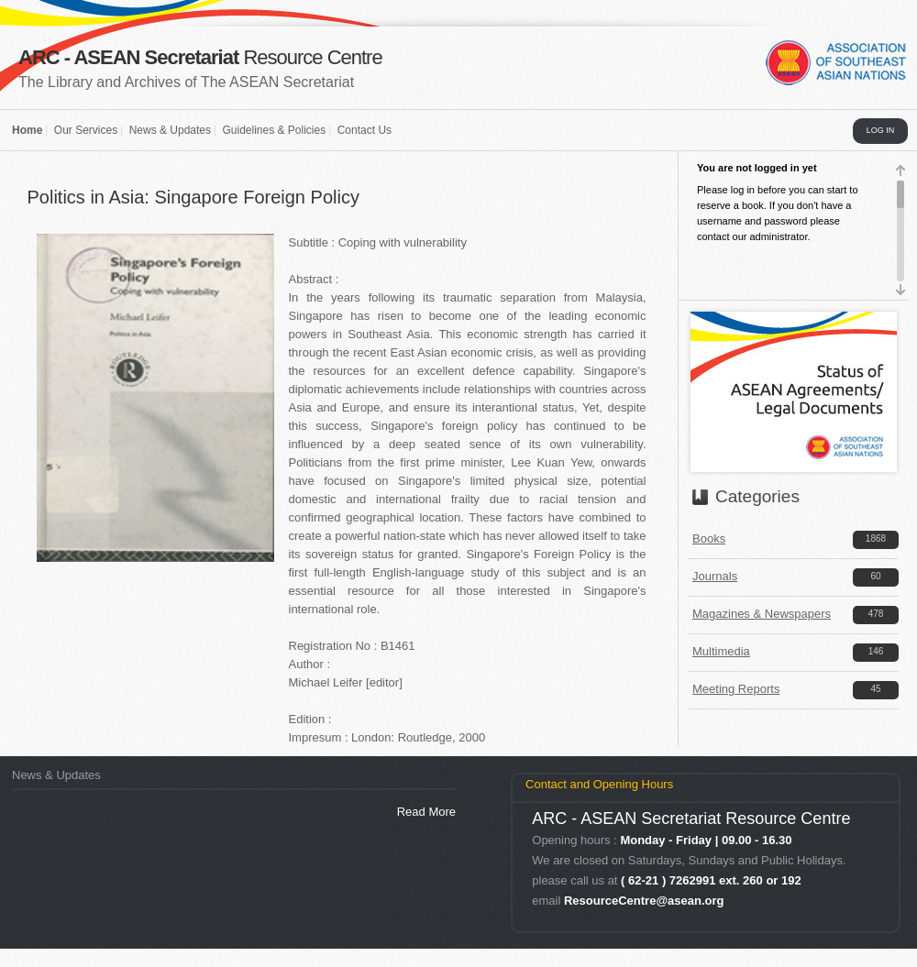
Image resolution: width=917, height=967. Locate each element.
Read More (426, 812)
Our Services (85, 130)
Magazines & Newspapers (761, 614)
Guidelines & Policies (274, 130)
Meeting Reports (735, 689)
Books (708, 538)
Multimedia (721, 651)
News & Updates (170, 130)
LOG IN (881, 130)
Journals (714, 576)
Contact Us (364, 130)
